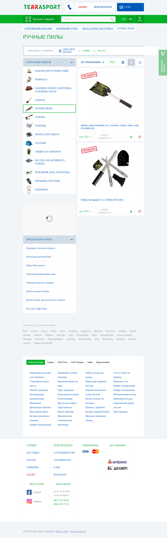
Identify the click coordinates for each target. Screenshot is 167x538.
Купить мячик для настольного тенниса (45, 300)
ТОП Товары (77, 362)
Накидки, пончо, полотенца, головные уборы (48, 88)
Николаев (98, 331)
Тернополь (70, 339)
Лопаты (35, 100)
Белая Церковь (85, 339)
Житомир (61, 335)
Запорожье (72, 331)
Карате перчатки (66, 411)
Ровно (94, 335)
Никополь (120, 339)
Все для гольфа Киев (36, 308)
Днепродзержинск (124, 335)
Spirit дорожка (120, 411)
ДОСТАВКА (33, 453)
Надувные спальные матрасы (40, 248)
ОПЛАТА (31, 460)
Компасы (36, 79)
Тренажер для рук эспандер (39, 282)
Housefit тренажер (39, 390)
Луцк (97, 339)
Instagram (34, 501)
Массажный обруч (39, 411)
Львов (62, 331)
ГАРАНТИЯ (33, 467)
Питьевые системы (42, 181)
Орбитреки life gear (122, 399)
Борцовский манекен (95, 390)
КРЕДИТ (31, 474)
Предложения (103, 362)
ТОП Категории (35, 362)
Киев (25, 331)
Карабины (36, 190)
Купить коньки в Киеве (37, 291)
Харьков (34, 331)
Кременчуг (39, 339)
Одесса (44, 331)
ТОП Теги (62, 362)
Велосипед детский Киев (38, 257)
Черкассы (49, 335)
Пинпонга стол (120, 381)
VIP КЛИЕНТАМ (62, 460)
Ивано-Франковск (55, 339)
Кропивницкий (106, 335)
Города (50, 362)
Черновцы (27, 339)
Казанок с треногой (95, 407)
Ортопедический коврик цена (40, 274)
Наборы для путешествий (46, 71)
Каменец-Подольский (43, 343)
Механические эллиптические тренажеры (65, 420)
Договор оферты (78, 531)
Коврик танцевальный (124, 386)
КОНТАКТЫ (60, 474)
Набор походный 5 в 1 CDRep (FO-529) (102, 200)
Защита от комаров (43, 152)
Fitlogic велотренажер (124, 390)
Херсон (132, 331)
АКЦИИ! (82, 7)
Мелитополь (107, 339)
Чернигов (38, 335)
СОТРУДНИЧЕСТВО (64, 453)
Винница (122, 331)
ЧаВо (89, 362)
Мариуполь (110, 331)
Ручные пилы (38, 108)
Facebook (34, 492)
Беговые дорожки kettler (97, 411)
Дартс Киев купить (35, 265)
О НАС (57, 467)
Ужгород (26, 343)
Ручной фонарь (65, 399)
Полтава (26, 335)
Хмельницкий (82, 335)
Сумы (70, 335)
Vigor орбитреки (66, 390)
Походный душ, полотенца (47, 172)
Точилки (35, 126)
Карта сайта (62, 531)
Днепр (53, 331)
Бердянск (132, 339)
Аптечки (35, 143)
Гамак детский (92, 394)
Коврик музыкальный (40, 424)
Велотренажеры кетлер (124, 394)
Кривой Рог (85, 331)
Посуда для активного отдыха (45, 161)
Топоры (35, 117)
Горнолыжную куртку (68, 394)
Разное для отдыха (42, 134)
